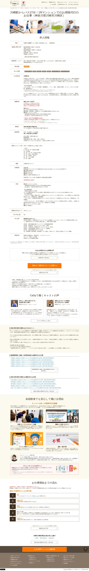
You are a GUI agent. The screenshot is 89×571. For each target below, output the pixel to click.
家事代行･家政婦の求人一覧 (52, 555)
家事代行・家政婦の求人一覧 (25, 8)
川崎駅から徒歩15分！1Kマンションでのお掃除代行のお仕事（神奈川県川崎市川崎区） (33, 364)
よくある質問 (53, 4)
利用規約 (66, 563)
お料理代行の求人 (51, 561)
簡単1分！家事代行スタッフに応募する (44, 265)
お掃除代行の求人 (51, 559)
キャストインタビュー (74, 2)
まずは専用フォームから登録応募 (44, 549)
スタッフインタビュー (16, 563)
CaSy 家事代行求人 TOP (14, 8)
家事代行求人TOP (43, 272)
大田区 (36, 538)
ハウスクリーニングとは (34, 561)
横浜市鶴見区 (43, 538)
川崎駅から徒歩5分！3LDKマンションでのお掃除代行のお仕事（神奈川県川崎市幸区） (32, 358)
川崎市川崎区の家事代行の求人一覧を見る (43, 391)
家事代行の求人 (50, 557)
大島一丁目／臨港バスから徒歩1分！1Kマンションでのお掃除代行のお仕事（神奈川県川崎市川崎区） (36, 387)
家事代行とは (44, 2)
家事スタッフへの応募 (69, 557)
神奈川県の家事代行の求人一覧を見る (43, 542)
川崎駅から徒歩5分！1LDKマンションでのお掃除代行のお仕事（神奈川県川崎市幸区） (32, 362)
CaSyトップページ (15, 555)
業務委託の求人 (52, 2)
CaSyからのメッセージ (62, 2)
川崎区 (42, 8)
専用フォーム (35, 496)
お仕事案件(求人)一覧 (62, 4)
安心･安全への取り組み (73, 4)
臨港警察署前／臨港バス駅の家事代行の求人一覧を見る (43, 370)
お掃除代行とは (32, 557)
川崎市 (38, 8)
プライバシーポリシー (69, 561)
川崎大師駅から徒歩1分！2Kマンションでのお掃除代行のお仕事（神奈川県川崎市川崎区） (33, 379)
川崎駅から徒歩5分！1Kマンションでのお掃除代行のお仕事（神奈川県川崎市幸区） (32, 360)
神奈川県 (34, 8)
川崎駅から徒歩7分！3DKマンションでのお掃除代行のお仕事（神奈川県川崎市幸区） (32, 366)
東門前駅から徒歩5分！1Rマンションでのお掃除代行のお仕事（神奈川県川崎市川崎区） (33, 381)
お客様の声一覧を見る (43, 257)
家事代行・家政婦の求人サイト (15, 3)
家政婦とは (31, 562)
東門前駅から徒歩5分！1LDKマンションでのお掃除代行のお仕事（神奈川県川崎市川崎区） (34, 383)
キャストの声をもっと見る (43, 320)
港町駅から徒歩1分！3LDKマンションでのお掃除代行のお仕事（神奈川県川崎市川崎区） (33, 385)
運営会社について (68, 559)
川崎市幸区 (51, 538)
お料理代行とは (32, 559)
